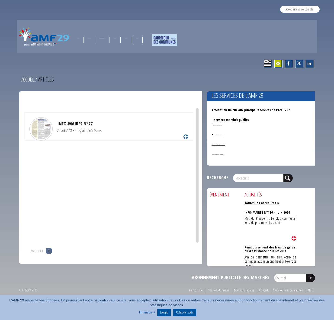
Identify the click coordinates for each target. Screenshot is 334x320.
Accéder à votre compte (299, 9)
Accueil (28, 79)
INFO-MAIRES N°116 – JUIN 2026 (266, 211)
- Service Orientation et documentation (240, 144)
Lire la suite (185, 136)
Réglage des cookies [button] (184, 312)
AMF (310, 290)
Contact (262, 290)
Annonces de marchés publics (230, 124)
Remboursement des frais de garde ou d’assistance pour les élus (269, 248)
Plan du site (193, 290)
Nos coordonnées (215, 290)
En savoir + (147, 312)
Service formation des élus (233, 134)
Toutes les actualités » (262, 203)
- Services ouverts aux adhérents (235, 153)
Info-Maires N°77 (75, 123)
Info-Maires (95, 130)
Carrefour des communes (287, 290)
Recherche (217, 177)
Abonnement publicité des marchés (231, 277)
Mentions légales (241, 290)
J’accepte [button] (164, 312)
